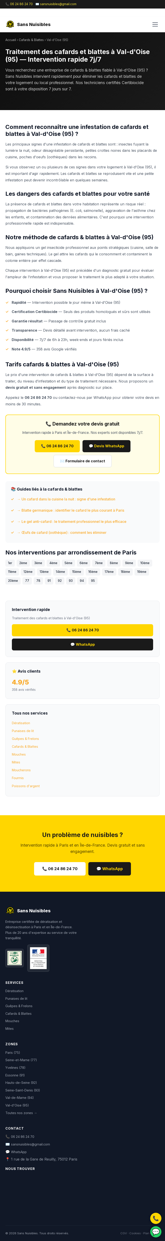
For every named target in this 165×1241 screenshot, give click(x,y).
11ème (12, 572)
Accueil (10, 40)
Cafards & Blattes (31, 40)
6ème (84, 563)
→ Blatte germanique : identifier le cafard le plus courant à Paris (70, 510)
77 (27, 580)
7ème (99, 563)
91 (49, 580)
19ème (141, 572)
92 (60, 580)
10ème (145, 563)
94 (82, 580)
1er (10, 563)
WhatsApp (102, 397)
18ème (125, 572)
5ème (68, 563)
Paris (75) (12, 1052)
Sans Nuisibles (28, 24)
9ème (129, 563)
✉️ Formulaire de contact (82, 461)
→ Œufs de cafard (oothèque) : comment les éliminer (61, 532)
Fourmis (18, 778)
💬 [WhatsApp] (156, 1232)
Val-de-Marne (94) (19, 1098)
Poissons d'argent (26, 786)
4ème (53, 563)
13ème (44, 572)
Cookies (135, 1233)
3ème (38, 563)
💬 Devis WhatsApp (106, 446)
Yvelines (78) (15, 1067)
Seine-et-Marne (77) (21, 1060)
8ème (114, 563)
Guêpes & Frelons (25, 739)
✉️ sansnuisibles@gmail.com (55, 4)
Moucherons (21, 770)
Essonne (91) (15, 1075)
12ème (28, 572)
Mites (16, 762)
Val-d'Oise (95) (17, 1105)
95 (93, 580)
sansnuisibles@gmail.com (30, 1144)
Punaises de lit (23, 731)
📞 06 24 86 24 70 (19, 4)
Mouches (19, 754)
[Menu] (155, 24)
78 (38, 580)
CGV (123, 1233)
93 (71, 580)
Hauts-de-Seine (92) (21, 1083)
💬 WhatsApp (82, 644)
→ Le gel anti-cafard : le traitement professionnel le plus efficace (71, 521)
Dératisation (21, 723)
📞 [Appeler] (156, 1218)
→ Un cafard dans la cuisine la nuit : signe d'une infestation (66, 499)
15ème (76, 572)
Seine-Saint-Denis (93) (22, 1090)
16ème (93, 572)
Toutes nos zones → (21, 1113)
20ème (13, 580)
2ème (23, 563)
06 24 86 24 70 (22, 1137)
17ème (109, 572)
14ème (60, 572)
